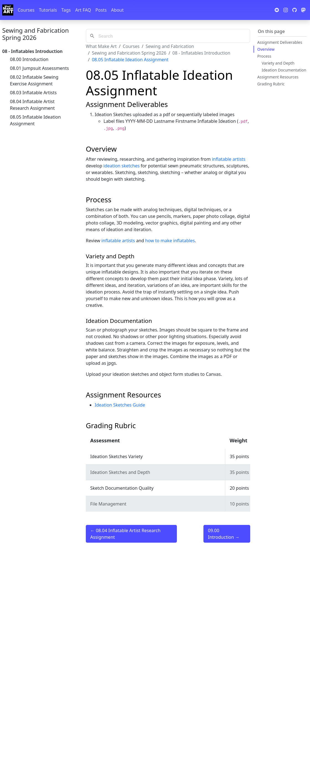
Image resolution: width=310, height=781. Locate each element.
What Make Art (101, 46)
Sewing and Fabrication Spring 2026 (35, 34)
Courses (26, 10)
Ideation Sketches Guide (120, 405)
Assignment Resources (278, 77)
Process (264, 56)
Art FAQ (83, 10)
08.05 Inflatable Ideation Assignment (35, 120)
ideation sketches (122, 166)
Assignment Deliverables (279, 42)
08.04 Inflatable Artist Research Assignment (32, 104)
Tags (66, 10)
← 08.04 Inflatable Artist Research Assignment (125, 533)
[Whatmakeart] (7, 10)
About (117, 10)
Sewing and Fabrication (170, 46)
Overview (266, 49)
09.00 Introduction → (223, 533)
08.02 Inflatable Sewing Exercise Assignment (34, 80)
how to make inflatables (170, 241)
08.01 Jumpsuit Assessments (39, 68)
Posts (101, 10)
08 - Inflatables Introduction (201, 53)
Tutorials (48, 10)
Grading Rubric (271, 83)
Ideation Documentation (284, 70)
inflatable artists (228, 159)
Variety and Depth (278, 63)
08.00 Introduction (29, 59)
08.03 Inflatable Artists (33, 93)
